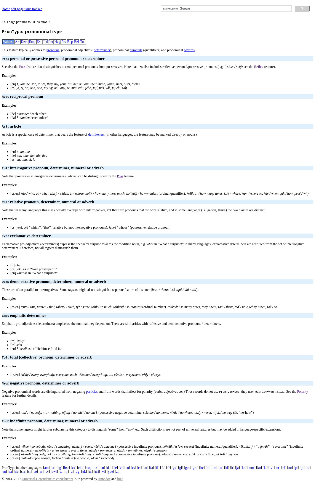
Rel (76, 41)
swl (54, 471)
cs (95, 467)
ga (174, 467)
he (202, 467)
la (265, 467)
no (290, 467)
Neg (57, 41)
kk (243, 467)
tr (67, 471)
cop (88, 467)
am (46, 467)
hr (214, 467)
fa (151, 467)
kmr (251, 467)
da (108, 467)
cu (102, 467)
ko (259, 467)
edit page (17, 9)
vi (103, 471)
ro (308, 467)
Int (51, 41)
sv (47, 471)
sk (16, 471)
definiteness (96, 134)
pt (302, 467)
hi (208, 467)
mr (277, 467)
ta (61, 471)
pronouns (52, 50)
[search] (226, 9)
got (187, 467)
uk (84, 471)
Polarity (302, 391)
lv (271, 467)
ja (237, 467)
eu (145, 467)
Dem (24, 41)
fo (162, 467)
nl (283, 467)
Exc (39, 41)
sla (23, 471)
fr (168, 467)
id (226, 467)
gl (180, 467)
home (6, 9)
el (121, 467)
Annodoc (104, 479)
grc (195, 467)
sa (10, 471)
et (139, 467)
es (133, 467)
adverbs (189, 50)
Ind (45, 41)
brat (120, 479)
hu (220, 467)
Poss (22, 67)
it (232, 467)
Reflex (258, 67)
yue (110, 471)
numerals (136, 50)
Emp (32, 41)
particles (92, 391)
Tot (82, 41)
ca (73, 467)
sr (41, 471)
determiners (102, 50)
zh (117, 471)
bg (59, 467)
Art (17, 41)
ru (4, 471)
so (35, 471)
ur (90, 471)
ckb (80, 467)
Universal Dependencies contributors (47, 479)
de (115, 467)
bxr (66, 467)
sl (29, 471)
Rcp (70, 41)
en (127, 467)
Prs (63, 41)
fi (157, 467)
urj (97, 471)
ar (53, 467)
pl (296, 467)
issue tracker (33, 9)
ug (77, 471)
